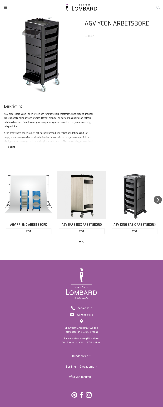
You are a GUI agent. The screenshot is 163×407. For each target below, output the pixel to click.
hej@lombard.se (85, 315)
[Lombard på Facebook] (81, 397)
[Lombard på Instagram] (89, 397)
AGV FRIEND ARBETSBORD (28, 224)
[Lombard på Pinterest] (74, 397)
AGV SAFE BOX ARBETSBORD (82, 224)
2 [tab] (83, 242)
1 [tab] (80, 242)
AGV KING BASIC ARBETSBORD (135, 224)
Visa (28, 231)
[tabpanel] (28, 203)
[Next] (158, 203)
